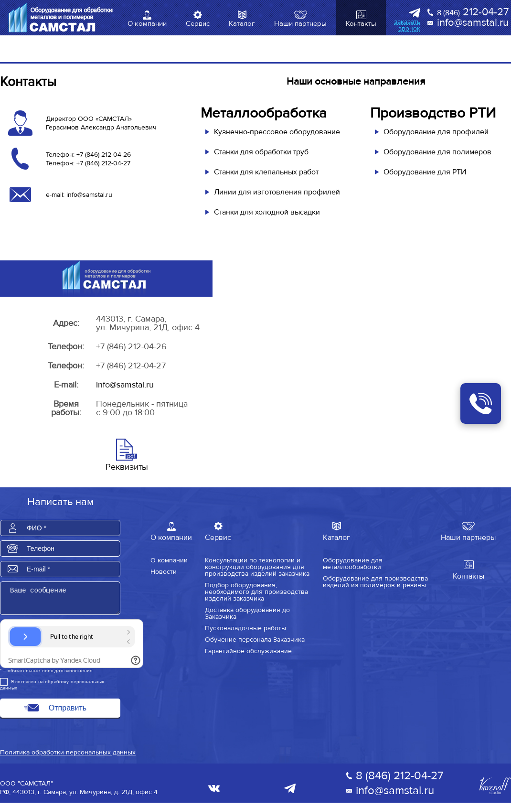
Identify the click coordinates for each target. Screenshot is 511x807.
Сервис (198, 23)
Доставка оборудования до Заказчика (247, 613)
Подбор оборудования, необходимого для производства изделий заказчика (256, 591)
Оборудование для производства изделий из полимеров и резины (375, 581)
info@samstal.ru (473, 22)
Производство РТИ (433, 113)
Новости (163, 571)
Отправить (67, 712)
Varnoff (495, 790)
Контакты (361, 23)
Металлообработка (264, 113)
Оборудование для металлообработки (353, 563)
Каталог (242, 23)
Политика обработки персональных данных (68, 757)
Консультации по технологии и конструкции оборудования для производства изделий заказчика (257, 566)
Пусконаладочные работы (245, 628)
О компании (147, 23)
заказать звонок (407, 25)
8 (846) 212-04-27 (399, 780)
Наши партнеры (300, 23)
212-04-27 (473, 12)
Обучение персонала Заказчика (255, 639)
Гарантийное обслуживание (248, 651)
